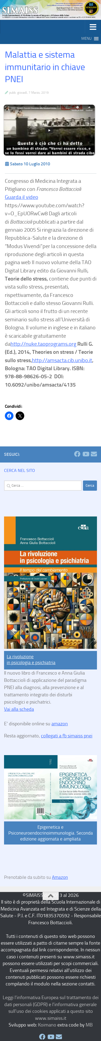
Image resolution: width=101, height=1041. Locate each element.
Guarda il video (21, 197)
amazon (59, 724)
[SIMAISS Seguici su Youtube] (85, 454)
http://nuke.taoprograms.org (43, 344)
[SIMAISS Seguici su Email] (94, 454)
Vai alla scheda (19, 709)
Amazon (60, 877)
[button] (86, 38)
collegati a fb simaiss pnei (66, 736)
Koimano (47, 1025)
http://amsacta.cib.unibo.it (62, 360)
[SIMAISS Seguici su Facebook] (77, 454)
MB (89, 1025)
